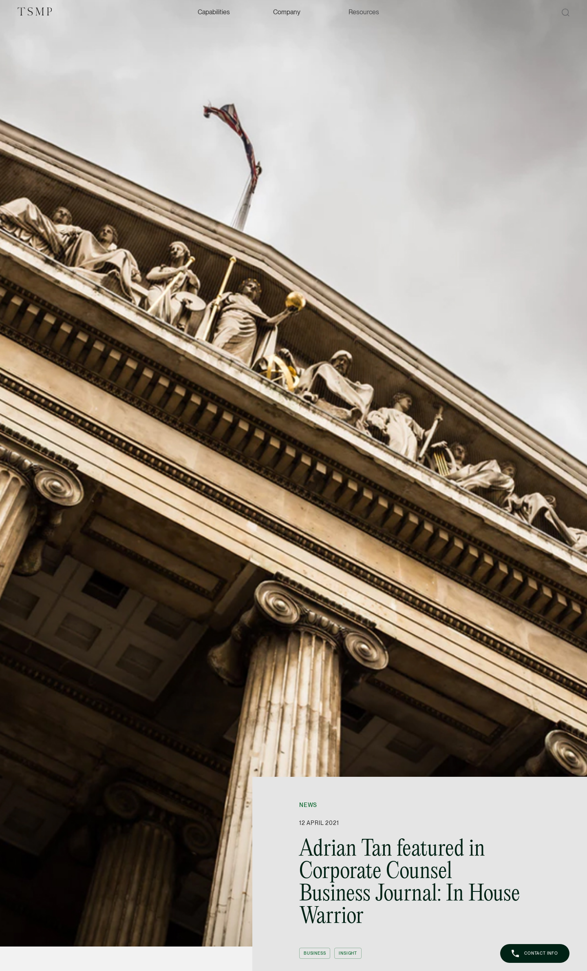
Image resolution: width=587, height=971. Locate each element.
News (308, 805)
